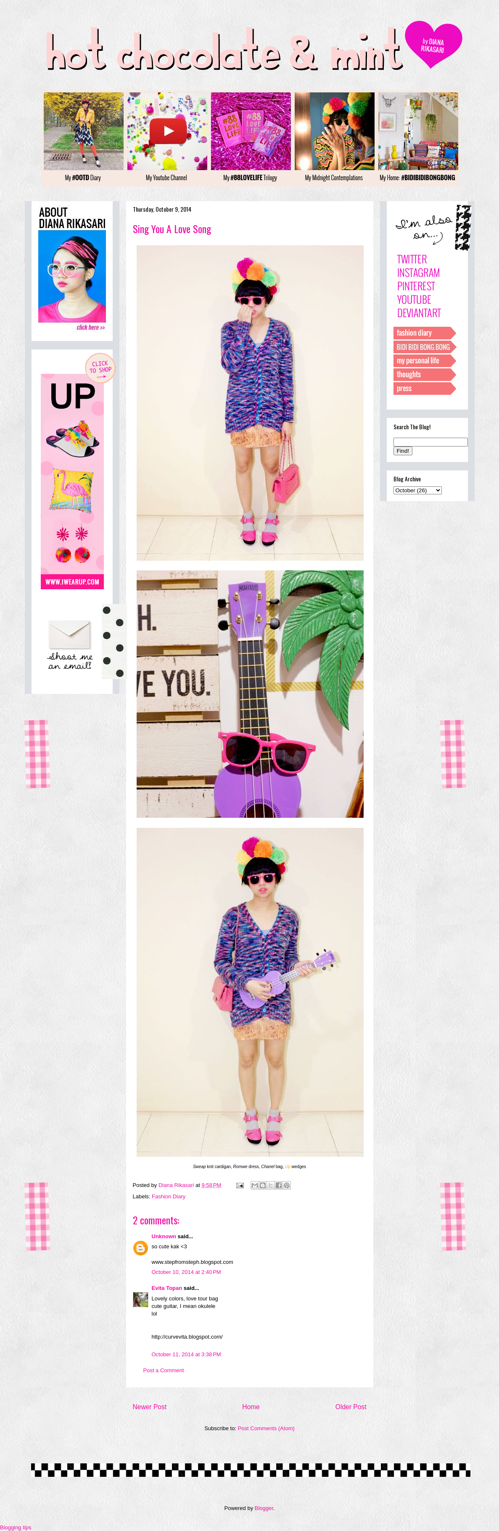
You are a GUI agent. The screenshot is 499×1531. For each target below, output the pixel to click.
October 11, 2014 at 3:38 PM (186, 1354)
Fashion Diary (168, 1196)
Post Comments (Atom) (266, 1428)
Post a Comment (163, 1370)
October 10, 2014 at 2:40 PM (186, 1272)
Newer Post (150, 1406)
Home (251, 1406)
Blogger (264, 1508)
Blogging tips (15, 1527)
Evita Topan (167, 1288)
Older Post (351, 1406)
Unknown (164, 1236)
